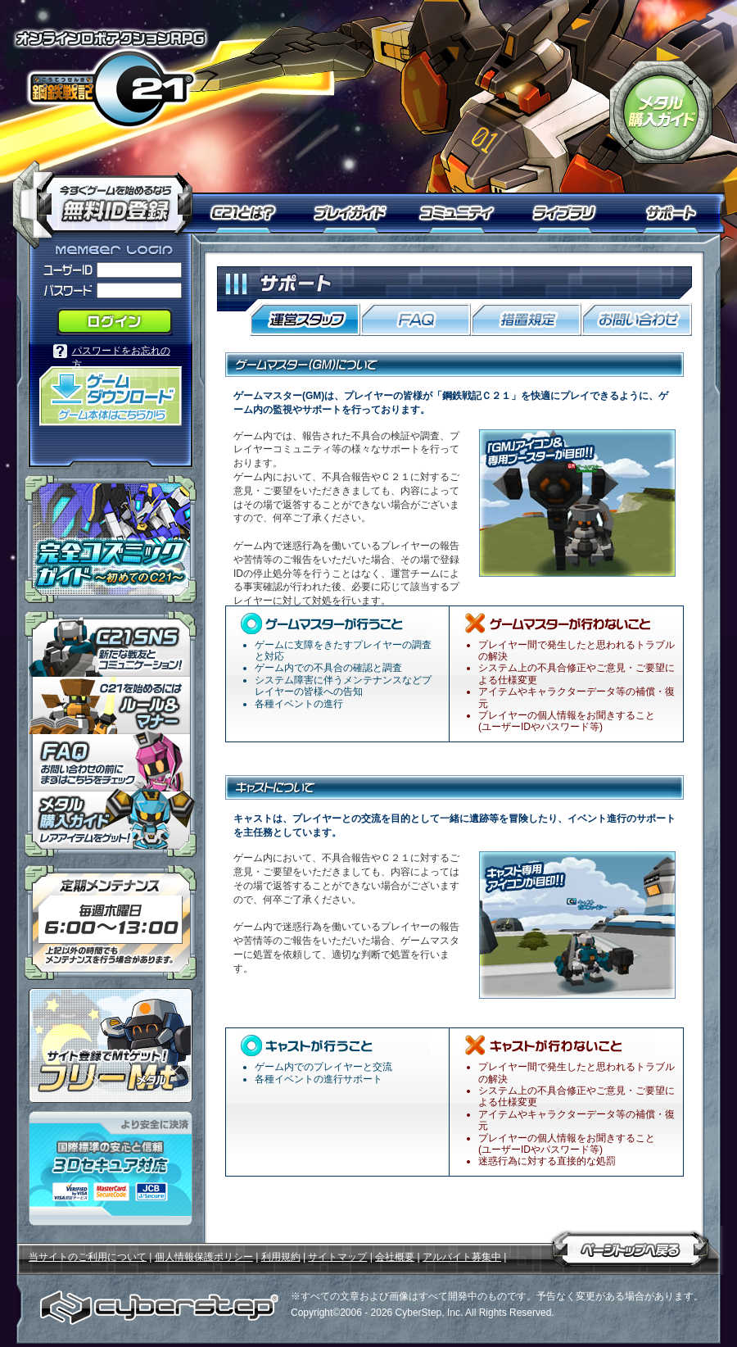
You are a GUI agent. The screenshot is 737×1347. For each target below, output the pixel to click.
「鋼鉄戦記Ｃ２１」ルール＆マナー (111, 705)
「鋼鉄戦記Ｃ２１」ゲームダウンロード (110, 396)
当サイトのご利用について (88, 1257)
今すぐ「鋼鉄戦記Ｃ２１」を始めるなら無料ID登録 (108, 197)
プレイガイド (352, 213)
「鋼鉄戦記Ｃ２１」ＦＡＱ (111, 762)
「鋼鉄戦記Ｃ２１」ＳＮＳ (111, 644)
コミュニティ (460, 213)
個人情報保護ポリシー (204, 1257)
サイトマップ (337, 1257)
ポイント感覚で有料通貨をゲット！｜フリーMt (110, 1045)
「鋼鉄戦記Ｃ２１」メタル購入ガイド (660, 112)
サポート (673, 213)
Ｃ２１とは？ (252, 213)
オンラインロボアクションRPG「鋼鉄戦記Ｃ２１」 (110, 78)
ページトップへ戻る (630, 1246)
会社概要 (394, 1257)
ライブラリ (571, 213)
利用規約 (281, 1257)
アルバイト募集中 (462, 1257)
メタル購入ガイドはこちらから (111, 824)
